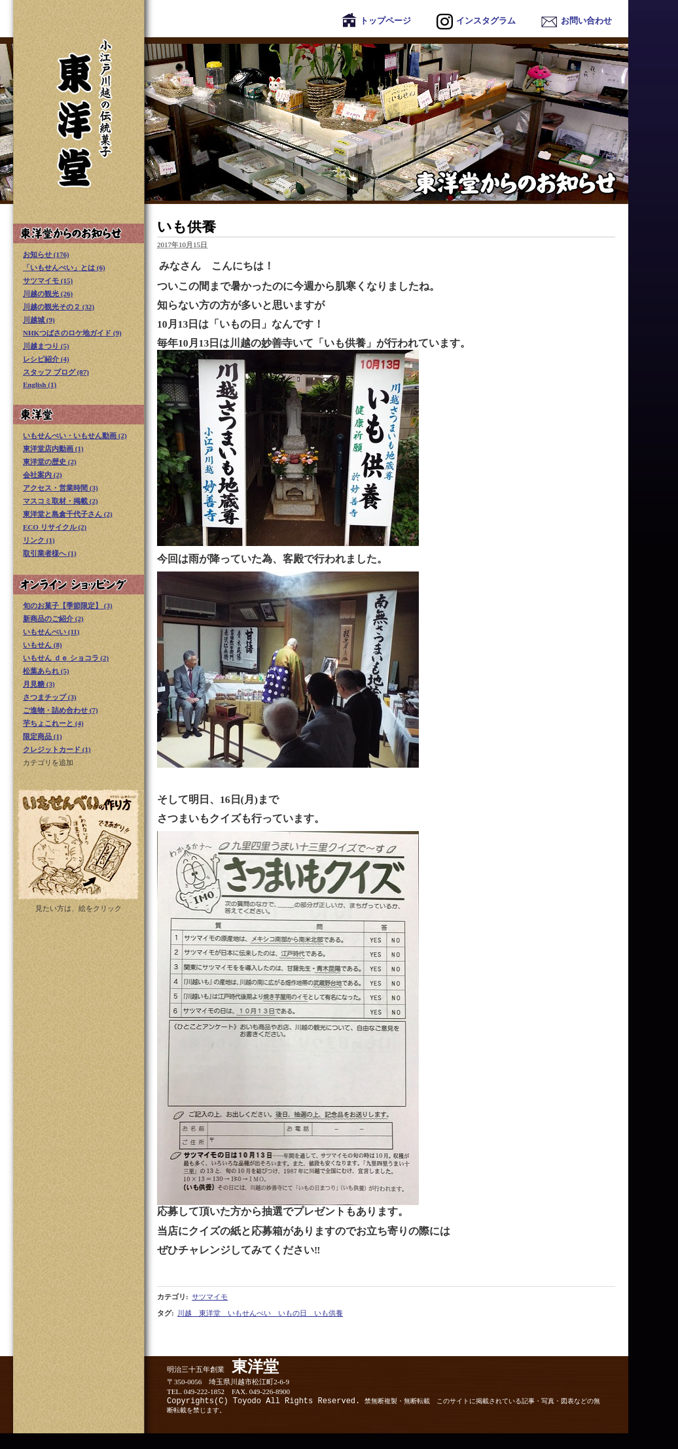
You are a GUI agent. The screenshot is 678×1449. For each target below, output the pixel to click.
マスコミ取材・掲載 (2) (60, 501)
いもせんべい (78, 844)
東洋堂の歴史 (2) (50, 462)
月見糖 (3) (39, 684)
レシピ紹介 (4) (46, 359)
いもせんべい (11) (51, 632)
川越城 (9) (39, 320)
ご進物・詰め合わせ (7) (60, 710)
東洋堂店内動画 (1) (53, 448)
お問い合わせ (576, 21)
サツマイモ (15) (48, 280)
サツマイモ (210, 1297)
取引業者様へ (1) (50, 553)
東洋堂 (78, 414)
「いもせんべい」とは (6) (64, 267)
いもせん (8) (42, 645)
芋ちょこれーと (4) (53, 723)
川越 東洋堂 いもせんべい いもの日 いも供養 (260, 1313)
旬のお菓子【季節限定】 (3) (68, 605)
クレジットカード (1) (57, 749)
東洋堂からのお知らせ (314, 120)
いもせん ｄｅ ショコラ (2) (66, 658)
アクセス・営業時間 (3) (60, 488)
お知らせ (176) (46, 254)
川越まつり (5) (46, 346)
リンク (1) (39, 540)
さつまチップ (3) (50, 697)
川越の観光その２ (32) (58, 307)
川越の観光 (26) (48, 294)
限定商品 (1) (42, 736)
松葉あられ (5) (46, 671)
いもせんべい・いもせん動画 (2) (75, 435)
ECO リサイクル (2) (54, 527)
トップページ (376, 21)
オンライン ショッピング (78, 584)
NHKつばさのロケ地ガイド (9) (72, 333)
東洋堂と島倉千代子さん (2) (68, 514)
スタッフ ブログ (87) (56, 372)
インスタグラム (476, 21)
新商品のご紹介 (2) (53, 618)
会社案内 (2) (42, 475)
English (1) (39, 384)
